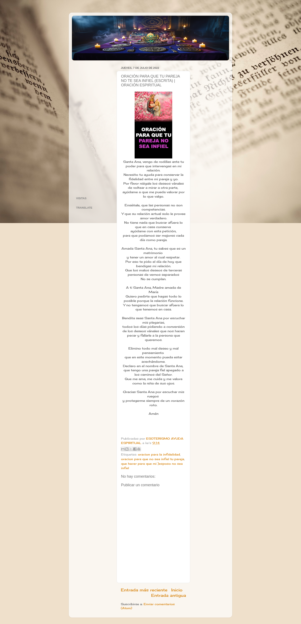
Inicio (176, 589)
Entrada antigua (168, 595)
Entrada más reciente (144, 589)
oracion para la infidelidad (159, 454)
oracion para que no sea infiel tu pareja (152, 459)
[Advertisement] (93, 127)
